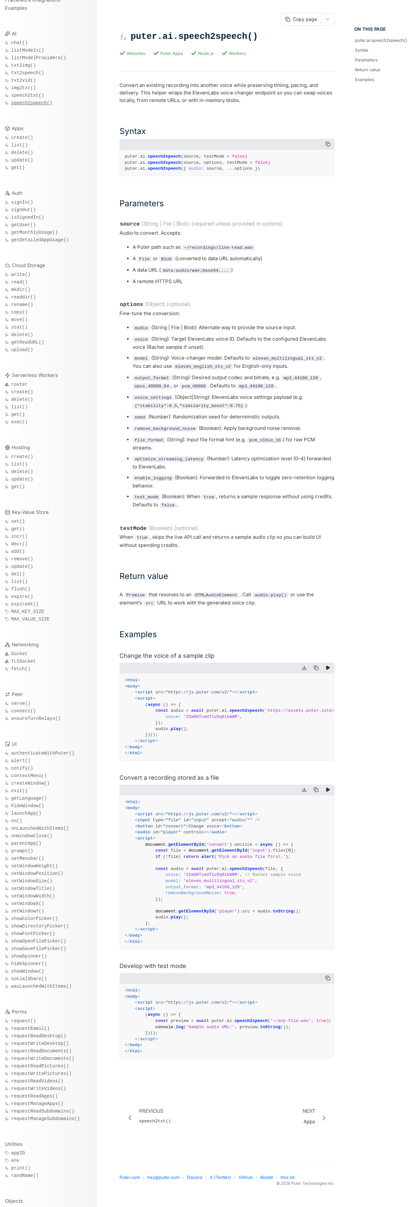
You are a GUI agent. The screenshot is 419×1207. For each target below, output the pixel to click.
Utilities (14, 1144)
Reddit (266, 1185)
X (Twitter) (220, 1185)
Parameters (366, 59)
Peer (17, 694)
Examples (16, 8)
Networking (25, 644)
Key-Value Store (30, 512)
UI (14, 743)
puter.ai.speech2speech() (381, 40)
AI (14, 33)
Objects (14, 1200)
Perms (19, 1011)
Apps (18, 128)
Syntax (361, 50)
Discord (194, 1185)
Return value (367, 69)
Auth (17, 193)
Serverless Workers (35, 375)
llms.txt (288, 1185)
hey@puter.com (163, 1185)
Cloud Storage (28, 265)
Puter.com (129, 1185)
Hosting (21, 447)
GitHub (246, 1185)
